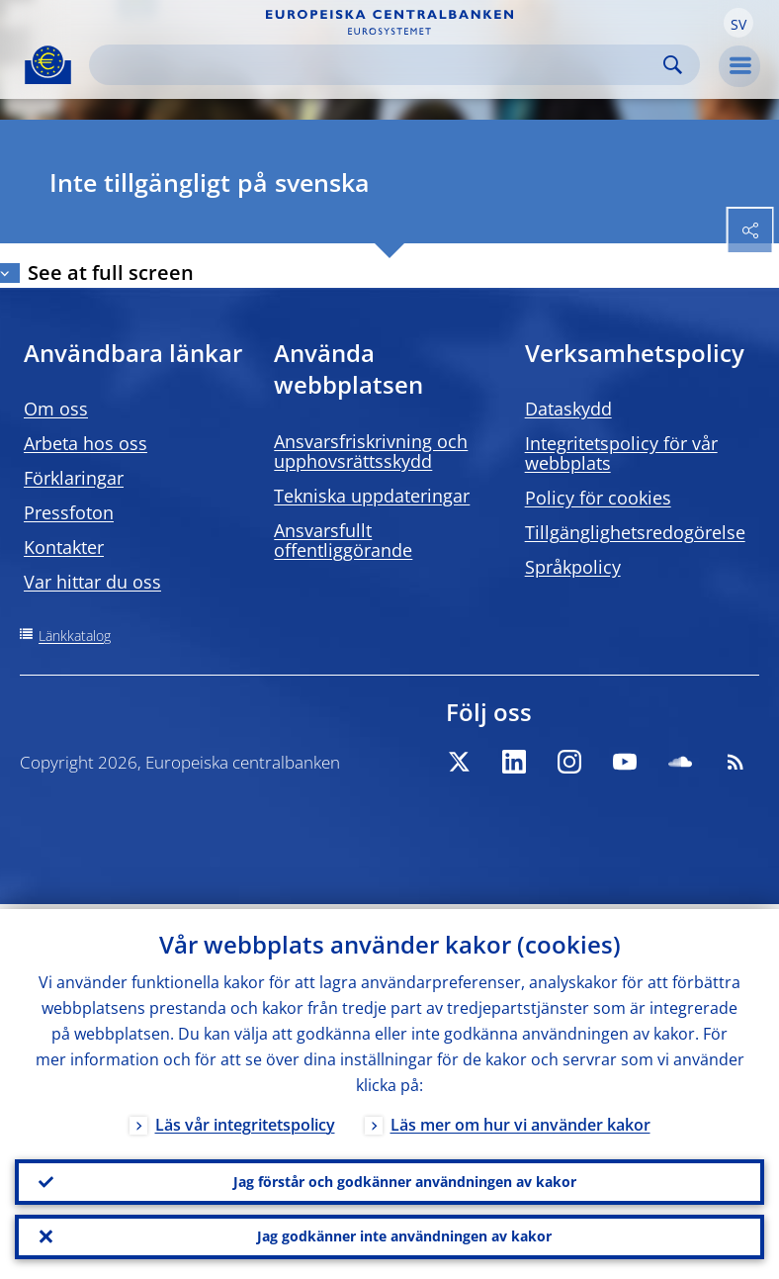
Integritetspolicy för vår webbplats (621, 453)
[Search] (378, 64)
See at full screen (111, 272)
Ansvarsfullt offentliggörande (343, 540)
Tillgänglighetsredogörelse (635, 532)
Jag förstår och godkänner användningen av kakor (404, 1177)
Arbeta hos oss (85, 443)
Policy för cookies (598, 497)
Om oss (56, 408)
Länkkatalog (75, 635)
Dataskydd (568, 408)
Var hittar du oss (92, 582)
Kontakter (64, 547)
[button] (738, 23)
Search (672, 64)
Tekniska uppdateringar (372, 495)
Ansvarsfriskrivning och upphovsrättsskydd (371, 451)
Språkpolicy (573, 567)
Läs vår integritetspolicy (245, 1120)
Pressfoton (69, 512)
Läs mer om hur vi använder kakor (520, 1120)
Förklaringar (74, 478)
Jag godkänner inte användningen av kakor (404, 1235)
